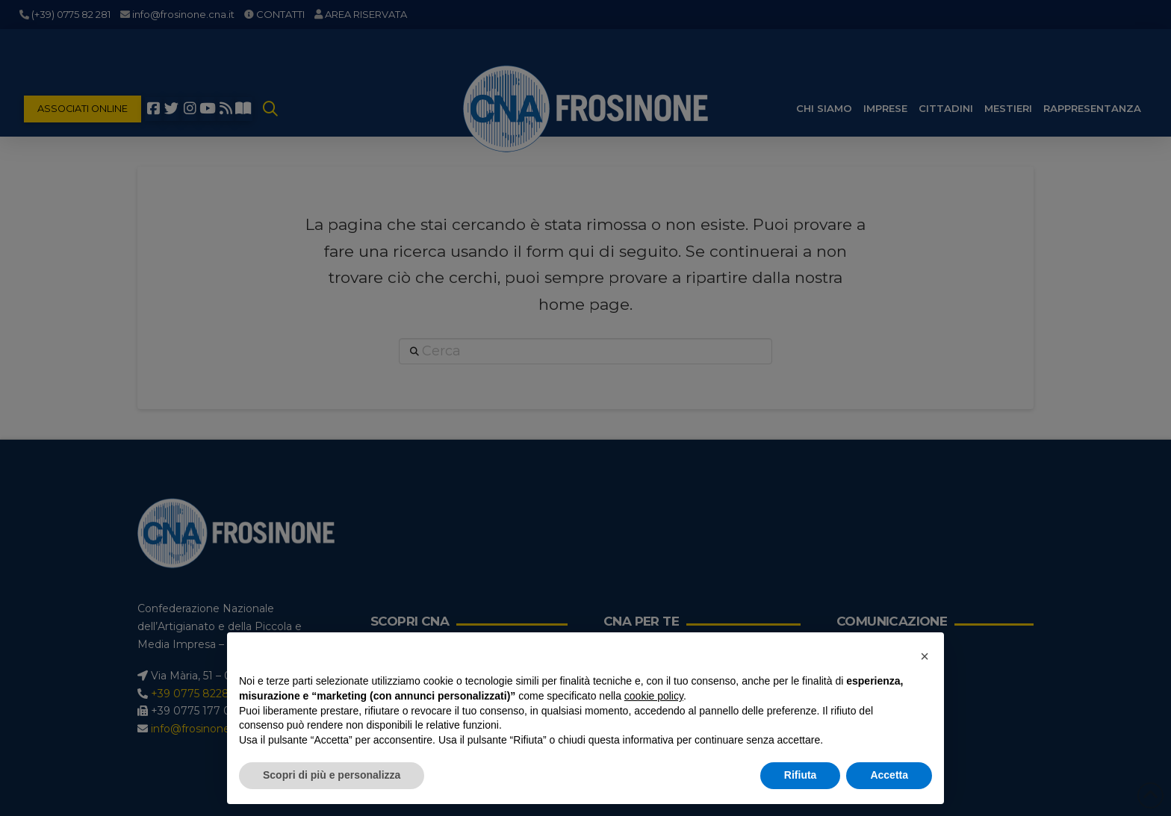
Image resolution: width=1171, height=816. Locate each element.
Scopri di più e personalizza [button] (331, 775)
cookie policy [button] (653, 696)
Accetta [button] (889, 775)
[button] (925, 656)
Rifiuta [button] (800, 775)
